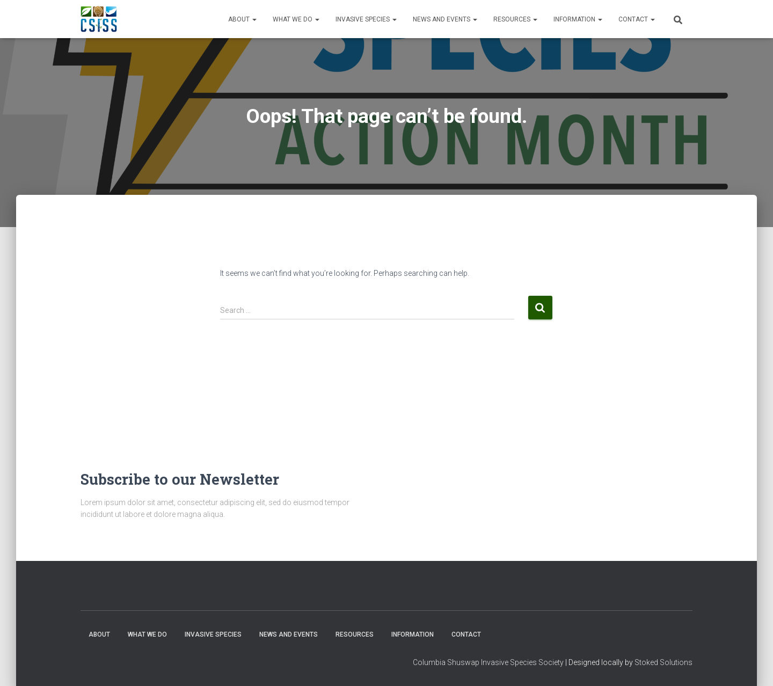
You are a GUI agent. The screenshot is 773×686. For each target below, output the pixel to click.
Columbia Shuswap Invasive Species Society (488, 662)
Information (577, 19)
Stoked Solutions (663, 662)
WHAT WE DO (296, 19)
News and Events (445, 19)
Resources (515, 19)
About (242, 19)
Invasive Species (366, 19)
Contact (636, 19)
